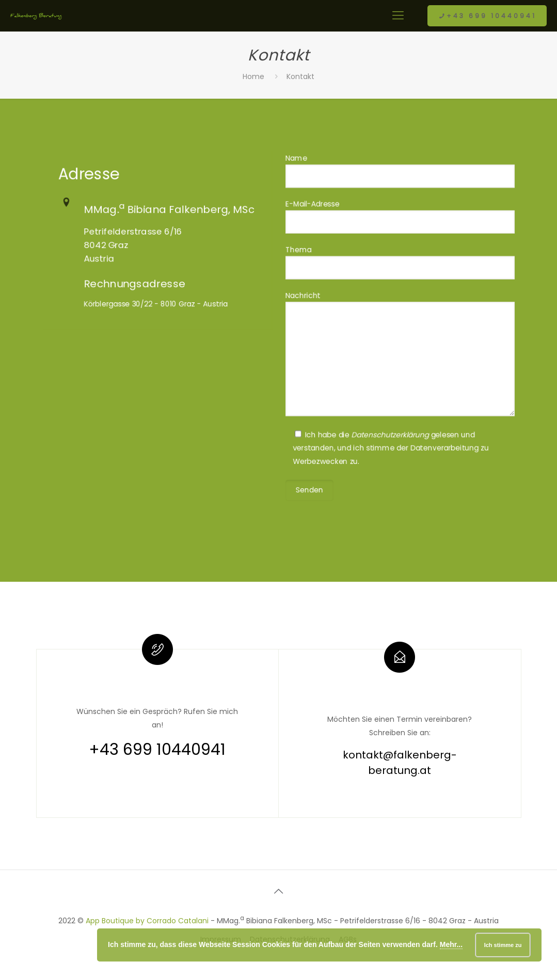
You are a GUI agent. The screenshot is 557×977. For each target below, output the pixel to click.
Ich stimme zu (503, 945)
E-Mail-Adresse (400, 227)
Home (253, 76)
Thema (400, 269)
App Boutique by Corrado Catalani (147, 921)
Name (400, 185)
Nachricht (400, 351)
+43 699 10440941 (487, 15)
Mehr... (451, 944)
